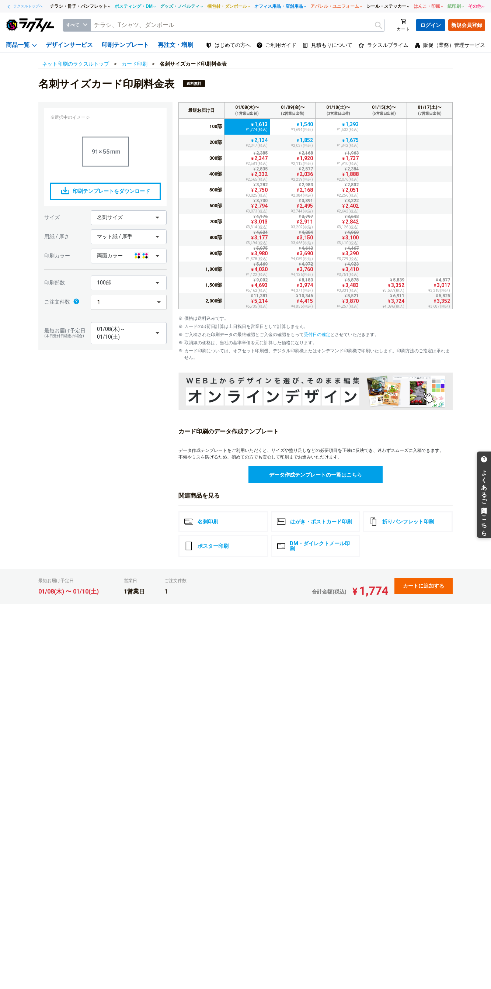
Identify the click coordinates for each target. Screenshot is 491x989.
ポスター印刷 (206, 546)
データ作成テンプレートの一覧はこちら (315, 475)
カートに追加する (423, 586)
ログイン (430, 25)
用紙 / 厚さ (56, 236)
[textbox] (237, 25)
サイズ (52, 217)
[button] (129, 217)
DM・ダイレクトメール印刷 (313, 545)
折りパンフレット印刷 (401, 521)
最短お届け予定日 (65, 333)
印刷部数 (54, 283)
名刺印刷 (201, 521)
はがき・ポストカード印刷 (314, 521)
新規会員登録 (466, 25)
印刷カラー (57, 256)
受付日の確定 (317, 334)
